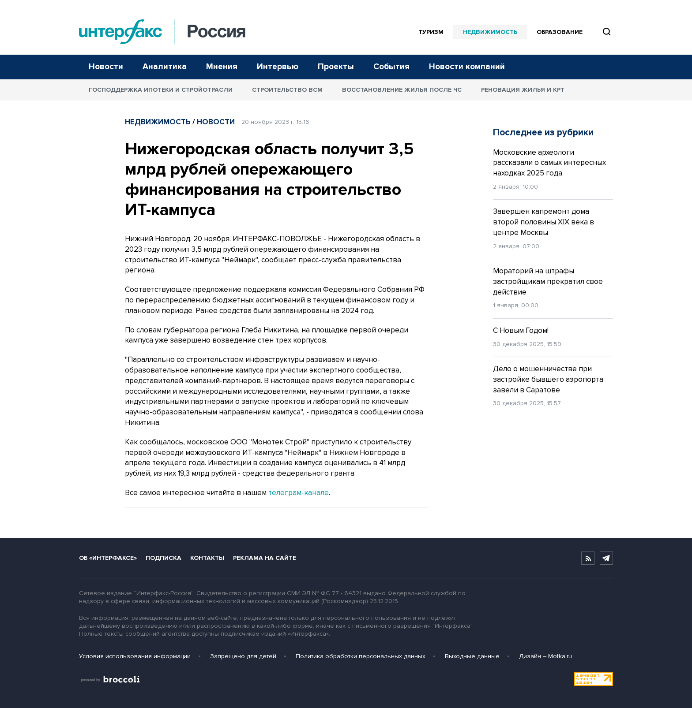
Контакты (207, 558)
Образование (560, 32)
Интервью (277, 67)
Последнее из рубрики (543, 132)
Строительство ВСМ (287, 89)
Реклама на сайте (264, 558)
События (391, 67)
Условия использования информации (135, 656)
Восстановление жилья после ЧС (402, 89)
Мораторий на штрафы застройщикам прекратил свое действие (548, 281)
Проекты (336, 67)
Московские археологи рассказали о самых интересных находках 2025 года (549, 163)
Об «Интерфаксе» (108, 558)
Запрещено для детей (243, 656)
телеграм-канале (298, 492)
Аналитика (165, 67)
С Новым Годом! (521, 330)
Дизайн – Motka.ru (545, 656)
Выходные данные (472, 656)
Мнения (221, 67)
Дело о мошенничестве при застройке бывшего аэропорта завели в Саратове (548, 379)
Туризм (431, 32)
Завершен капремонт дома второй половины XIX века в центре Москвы (543, 222)
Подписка (163, 558)
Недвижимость (490, 32)
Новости (106, 67)
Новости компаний (467, 67)
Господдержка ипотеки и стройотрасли (161, 89)
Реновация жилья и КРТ (522, 89)
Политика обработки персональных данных (360, 656)
